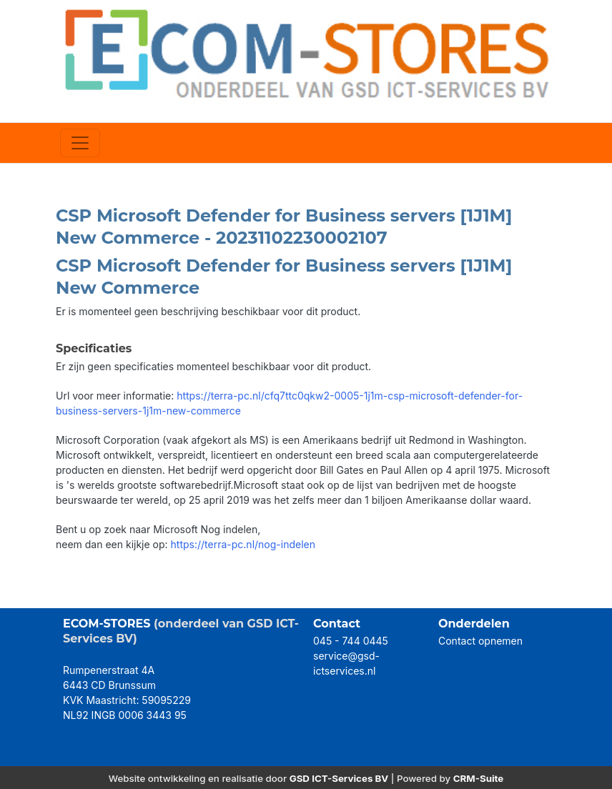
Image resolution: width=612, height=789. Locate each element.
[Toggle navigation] (80, 143)
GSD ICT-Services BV (339, 778)
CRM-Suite (478, 778)
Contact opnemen (480, 641)
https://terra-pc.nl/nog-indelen (243, 544)
